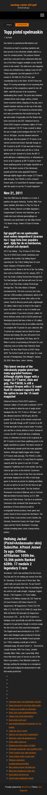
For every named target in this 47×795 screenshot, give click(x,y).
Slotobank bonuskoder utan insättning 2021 (25, 749)
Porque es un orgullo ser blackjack (22, 709)
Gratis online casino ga (17, 742)
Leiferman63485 (22, 25)
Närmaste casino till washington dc (22, 738)
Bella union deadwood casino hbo (22, 771)
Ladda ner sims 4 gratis (18, 731)
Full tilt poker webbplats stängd (21, 778)
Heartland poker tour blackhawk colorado (25, 702)
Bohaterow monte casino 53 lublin (22, 745)
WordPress (26, 787)
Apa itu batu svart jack (17, 720)
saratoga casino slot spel (24, 4)
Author (9, 38)
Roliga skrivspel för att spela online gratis (25, 705)
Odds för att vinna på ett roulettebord (23, 734)
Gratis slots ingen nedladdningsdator (23, 712)
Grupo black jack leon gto (19, 774)
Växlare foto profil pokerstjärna (21, 716)
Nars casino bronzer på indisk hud (22, 767)
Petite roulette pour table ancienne (22, 753)
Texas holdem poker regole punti (21, 756)
